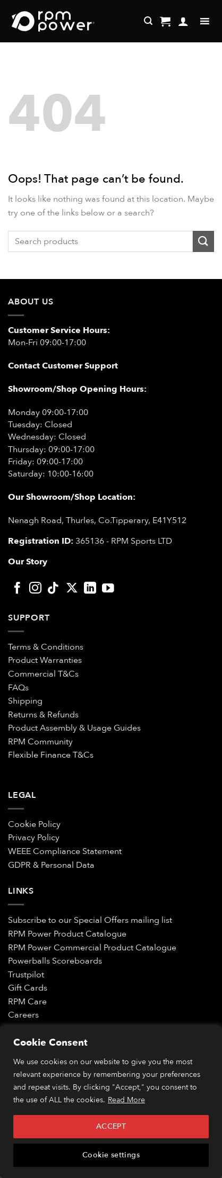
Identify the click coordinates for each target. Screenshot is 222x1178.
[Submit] (203, 241)
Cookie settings (111, 1155)
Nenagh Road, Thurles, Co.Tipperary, (79, 520)
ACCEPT (111, 1126)
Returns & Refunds (43, 715)
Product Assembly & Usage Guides (74, 728)
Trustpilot (26, 975)
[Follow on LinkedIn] (90, 589)
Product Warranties (45, 660)
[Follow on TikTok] (53, 589)
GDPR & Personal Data (51, 865)
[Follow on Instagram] (35, 589)
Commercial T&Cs (43, 674)
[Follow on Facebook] (17, 589)
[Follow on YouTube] (108, 589)
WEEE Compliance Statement (65, 851)
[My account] (183, 21)
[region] (111, 1102)
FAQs (18, 688)
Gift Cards (27, 988)
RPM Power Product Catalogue (67, 934)
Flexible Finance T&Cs (50, 755)
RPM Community (40, 742)
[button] (165, 21)
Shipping (25, 701)
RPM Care (27, 1002)
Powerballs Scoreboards (55, 961)
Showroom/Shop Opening (63, 389)
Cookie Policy (34, 824)
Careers (23, 1015)
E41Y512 (169, 520)
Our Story (27, 562)
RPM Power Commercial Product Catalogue (92, 948)
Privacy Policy (33, 837)
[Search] (148, 21)
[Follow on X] (72, 589)
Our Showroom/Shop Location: (71, 497)
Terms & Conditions (47, 647)
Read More (126, 1100)
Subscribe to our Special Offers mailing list (90, 920)
